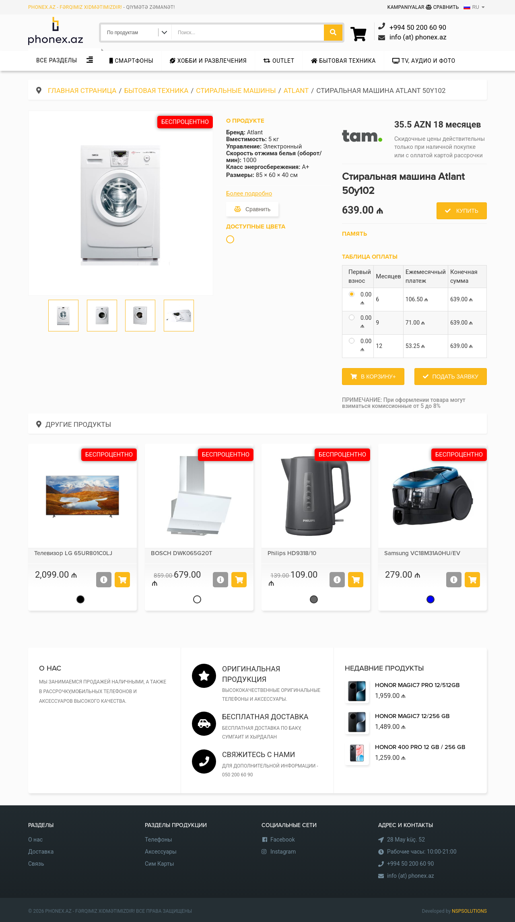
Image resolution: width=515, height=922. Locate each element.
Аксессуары (161, 851)
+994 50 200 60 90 (410, 863)
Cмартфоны (131, 61)
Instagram (283, 851)
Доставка (41, 851)
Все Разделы (56, 60)
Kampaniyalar (406, 7)
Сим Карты (159, 863)
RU (471, 7)
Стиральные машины (236, 90)
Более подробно (249, 193)
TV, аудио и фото (423, 61)
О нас (35, 839)
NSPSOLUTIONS (469, 911)
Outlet (278, 61)
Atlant (296, 90)
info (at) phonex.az (410, 876)
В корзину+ (378, 376)
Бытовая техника (343, 61)
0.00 (365, 298)
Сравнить (442, 7)
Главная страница (82, 90)
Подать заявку (455, 376)
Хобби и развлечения (208, 61)
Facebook (282, 839)
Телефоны (158, 839)
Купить (466, 211)
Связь (36, 863)
